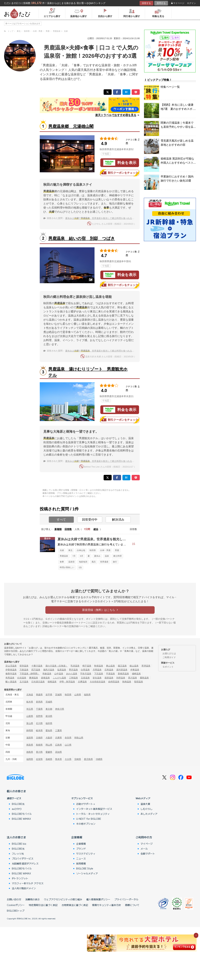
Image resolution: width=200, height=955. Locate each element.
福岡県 (29, 759)
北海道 (29, 694)
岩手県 (49, 694)
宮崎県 (77, 759)
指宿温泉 (138, 681)
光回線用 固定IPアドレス (25, 863)
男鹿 (117, 550)
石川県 (39, 723)
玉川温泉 (24, 681)
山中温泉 (58, 673)
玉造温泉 (85, 677)
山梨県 (29, 716)
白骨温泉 (85, 669)
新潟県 (49, 716)
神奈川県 (59, 709)
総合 (95, 529)
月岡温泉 (97, 669)
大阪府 (49, 737)
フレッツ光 (18, 853)
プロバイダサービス (22, 858)
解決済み (118, 519)
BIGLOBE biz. (19, 843)
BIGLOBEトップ (15, 910)
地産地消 (83, 562)
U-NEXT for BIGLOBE (88, 818)
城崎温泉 (136, 673)
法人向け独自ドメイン (24, 888)
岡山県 (49, 745)
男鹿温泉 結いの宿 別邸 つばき (81, 238)
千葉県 (39, 709)
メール (144, 848)
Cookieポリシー (16, 905)
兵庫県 (58, 737)
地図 (106, 153)
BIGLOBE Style (84, 868)
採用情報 (81, 863)
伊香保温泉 (11, 669)
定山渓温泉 (11, 665)
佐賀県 (39, 759)
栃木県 (29, 701)
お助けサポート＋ (85, 804)
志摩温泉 (82, 681)
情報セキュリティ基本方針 (106, 905)
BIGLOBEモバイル (22, 813)
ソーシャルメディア (87, 873)
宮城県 (58, 694)
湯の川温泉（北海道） (56, 665)
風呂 (94, 562)
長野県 (39, 716)
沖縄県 (99, 759)
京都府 (39, 737)
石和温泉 (108, 669)
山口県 (68, 745)
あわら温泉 (71, 673)
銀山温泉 (134, 665)
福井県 (49, 723)
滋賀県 (29, 737)
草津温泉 (145, 665)
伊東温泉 (134, 669)
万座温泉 (24, 669)
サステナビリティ (85, 853)
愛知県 (49, 730)
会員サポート (148, 853)
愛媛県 (49, 752)
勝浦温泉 (33, 677)
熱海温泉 (126, 681)
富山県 (29, 723)
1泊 (80, 567)
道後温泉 (45, 677)
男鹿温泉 (64, 556)
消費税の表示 (32, 899)
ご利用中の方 (144, 837)
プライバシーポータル (126, 899)
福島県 (87, 694)
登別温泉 (24, 665)
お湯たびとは (169, 653)
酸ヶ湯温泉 (11, 681)
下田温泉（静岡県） (30, 673)
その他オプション (85, 823)
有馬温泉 (9, 677)
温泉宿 (71, 562)
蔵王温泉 (122, 665)
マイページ (177, 3)
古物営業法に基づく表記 (75, 905)
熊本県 (58, 759)
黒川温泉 (132, 677)
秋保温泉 (98, 665)
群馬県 (39, 701)
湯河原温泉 (121, 669)
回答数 (68, 529)
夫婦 (62, 550)
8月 (81, 556)
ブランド (81, 848)
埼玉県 (29, 709)
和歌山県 (78, 737)
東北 (70, 550)
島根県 (39, 745)
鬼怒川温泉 (48, 669)
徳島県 (29, 752)
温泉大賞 (145, 804)
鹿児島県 (88, 759)
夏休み (97, 556)
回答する (146, 3)
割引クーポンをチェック (119, 172)
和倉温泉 (46, 673)
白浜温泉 (21, 677)
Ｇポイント (168, 666)
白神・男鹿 (105, 550)
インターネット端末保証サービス (94, 808)
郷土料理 (117, 556)
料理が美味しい (67, 567)
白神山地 (81, 550)
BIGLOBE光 (18, 804)
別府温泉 (120, 677)
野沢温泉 (73, 669)
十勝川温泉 (36, 665)
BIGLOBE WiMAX (21, 818)
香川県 (39, 752)
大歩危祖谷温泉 (97, 681)
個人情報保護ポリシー (98, 899)
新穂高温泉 (123, 673)
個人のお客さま (16, 791)
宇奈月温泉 (85, 673)
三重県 (58, 730)
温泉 (107, 556)
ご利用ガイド (169, 657)
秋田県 (93, 550)
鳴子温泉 (86, 665)
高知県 (58, 752)
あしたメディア (149, 813)
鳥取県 (29, 745)
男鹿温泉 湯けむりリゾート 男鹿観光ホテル (88, 372)
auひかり (17, 808)
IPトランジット (20, 878)
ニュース (81, 858)
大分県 (68, 759)
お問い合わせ (14, 899)
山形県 (77, 694)
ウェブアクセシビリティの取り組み (63, 899)
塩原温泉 (61, 669)
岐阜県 (39, 730)
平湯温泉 (110, 673)
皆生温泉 (97, 677)
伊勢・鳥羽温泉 (67, 681)
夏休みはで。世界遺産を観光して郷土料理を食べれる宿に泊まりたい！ (107, 218)
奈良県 (68, 737)
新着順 (58, 529)
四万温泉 (35, 669)
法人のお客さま (16, 837)
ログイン (191, 3)
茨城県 (49, 701)
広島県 (58, 745)
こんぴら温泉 (59, 677)
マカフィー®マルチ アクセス (27, 883)
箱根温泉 (52, 681)
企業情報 (76, 837)
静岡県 (29, 730)
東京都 (49, 709)
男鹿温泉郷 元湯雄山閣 (70, 126)
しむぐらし (147, 808)
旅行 (115, 562)
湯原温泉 (108, 677)
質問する (161, 3)
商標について (132, 905)
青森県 (39, 694)
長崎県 (49, 759)
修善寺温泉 (11, 673)
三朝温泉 (73, 677)
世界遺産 (104, 562)
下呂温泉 (98, 673)
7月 (74, 556)
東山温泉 (110, 665)
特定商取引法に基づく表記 (43, 905)
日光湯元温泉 (38, 681)
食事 (62, 562)
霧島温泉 (144, 677)
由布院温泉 (113, 681)
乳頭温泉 (75, 665)
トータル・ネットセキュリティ (93, 813)
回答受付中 (89, 519)
